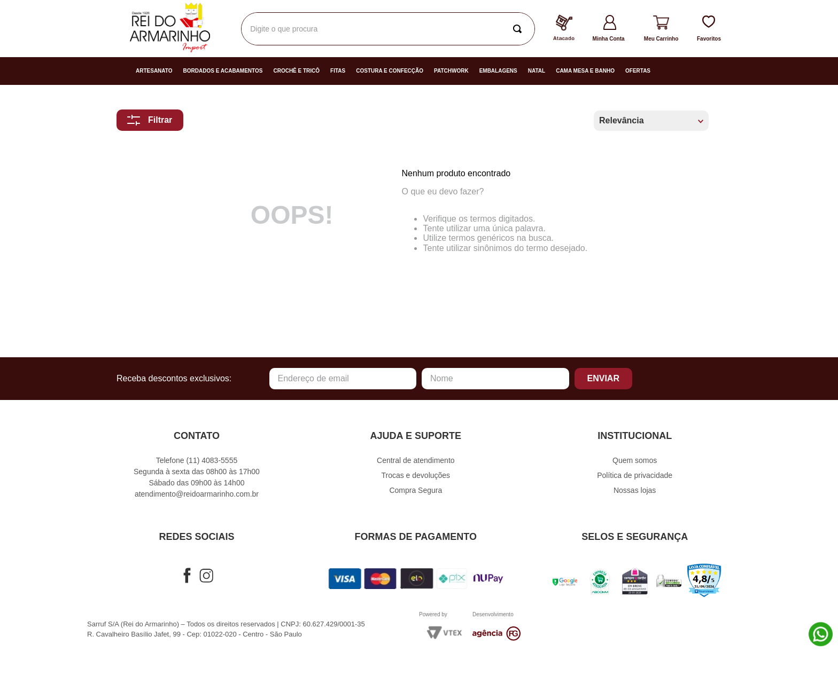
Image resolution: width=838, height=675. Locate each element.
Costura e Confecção (389, 71)
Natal (536, 71)
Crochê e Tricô (296, 71)
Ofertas (637, 71)
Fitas (337, 71)
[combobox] (388, 28)
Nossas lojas (635, 490)
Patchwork (451, 71)
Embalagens (498, 71)
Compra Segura (415, 490)
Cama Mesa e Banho (585, 71)
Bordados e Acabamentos (223, 71)
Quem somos (634, 460)
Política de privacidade (634, 475)
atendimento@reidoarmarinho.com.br (197, 494)
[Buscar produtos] (519, 29)
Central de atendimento (416, 460)
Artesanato (154, 71)
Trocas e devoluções (415, 475)
